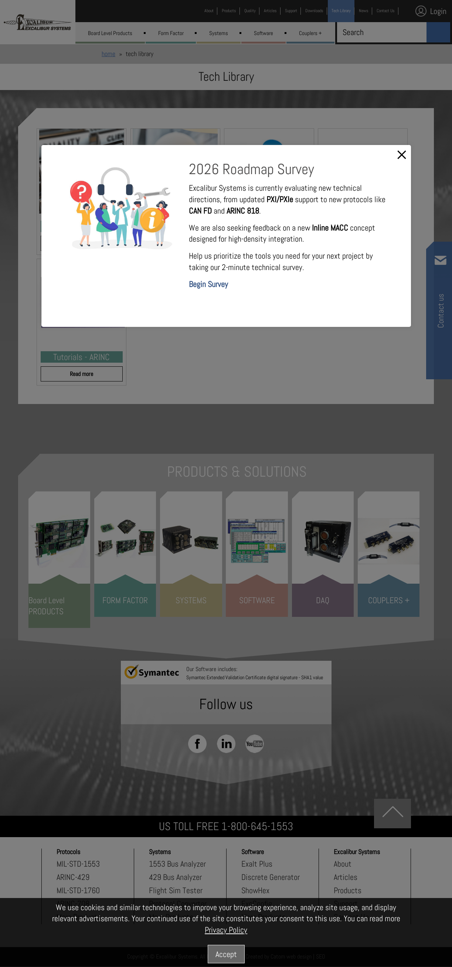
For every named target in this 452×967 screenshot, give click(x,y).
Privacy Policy (226, 930)
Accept (226, 954)
